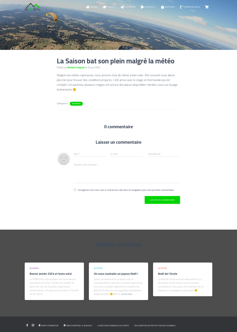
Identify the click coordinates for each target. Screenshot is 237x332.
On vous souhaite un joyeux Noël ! (116, 275)
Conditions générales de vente (113, 327)
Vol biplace (128, 8)
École (109, 8)
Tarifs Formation (48, 327)
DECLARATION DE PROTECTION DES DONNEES (154, 327)
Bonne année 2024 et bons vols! (51, 275)
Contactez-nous (190, 8)
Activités (148, 8)
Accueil (92, 8)
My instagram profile (33, 327)
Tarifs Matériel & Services (78, 327)
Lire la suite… (127, 296)
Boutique (168, 8)
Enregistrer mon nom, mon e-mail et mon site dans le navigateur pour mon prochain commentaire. (126, 192)
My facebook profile (27, 327)
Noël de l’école (167, 275)
